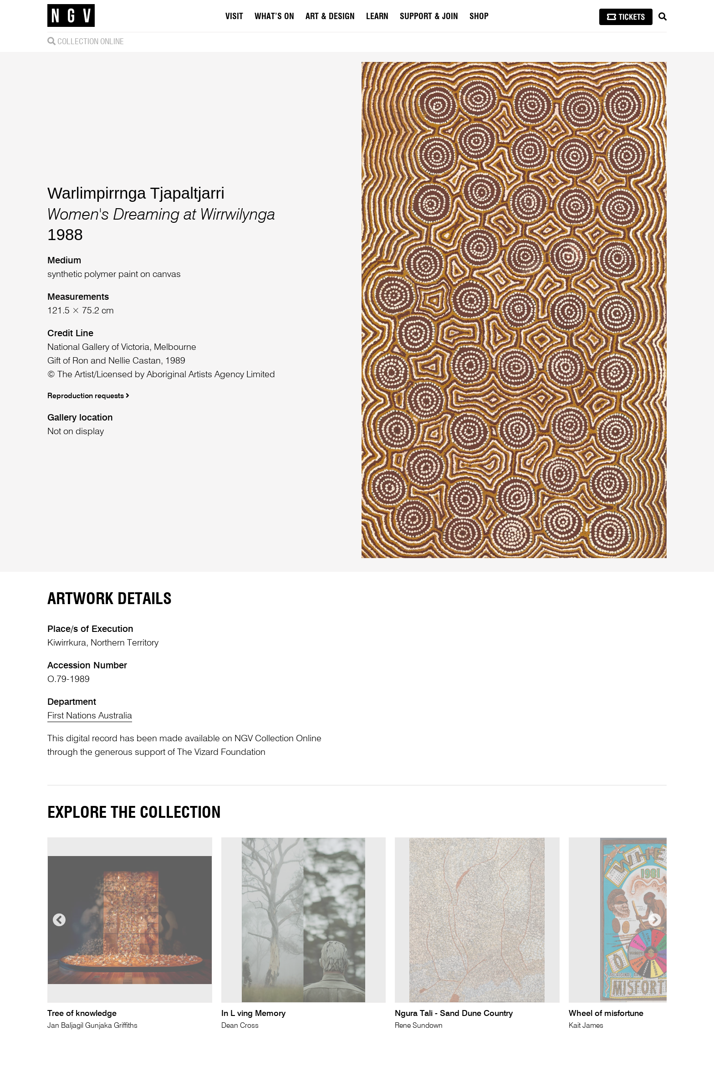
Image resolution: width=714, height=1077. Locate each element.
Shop (479, 17)
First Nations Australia (89, 716)
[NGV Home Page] (71, 16)
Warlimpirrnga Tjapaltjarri (135, 193)
